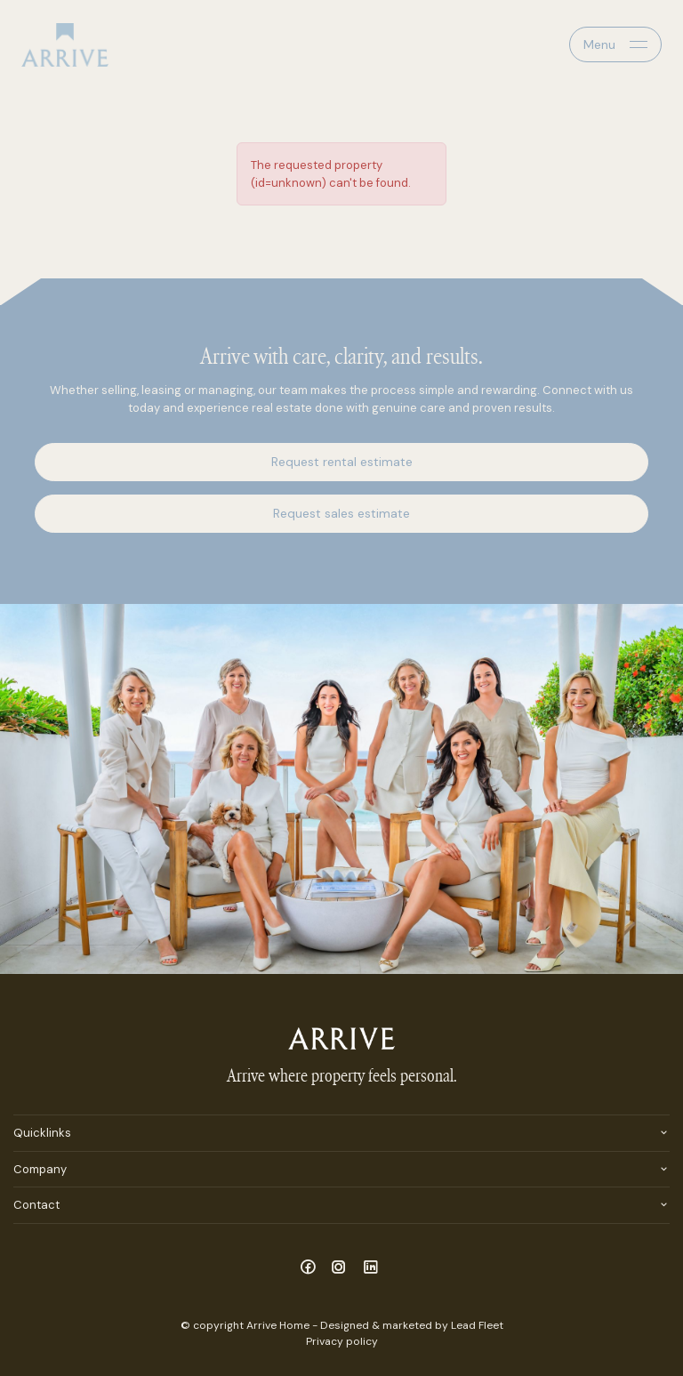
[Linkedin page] (370, 1268)
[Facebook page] (310, 1268)
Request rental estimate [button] (342, 462)
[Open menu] (615, 44)
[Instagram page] (342, 1268)
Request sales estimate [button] (341, 513)
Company (40, 1169)
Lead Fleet (477, 1325)
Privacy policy (342, 1341)
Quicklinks (42, 1132)
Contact (36, 1204)
